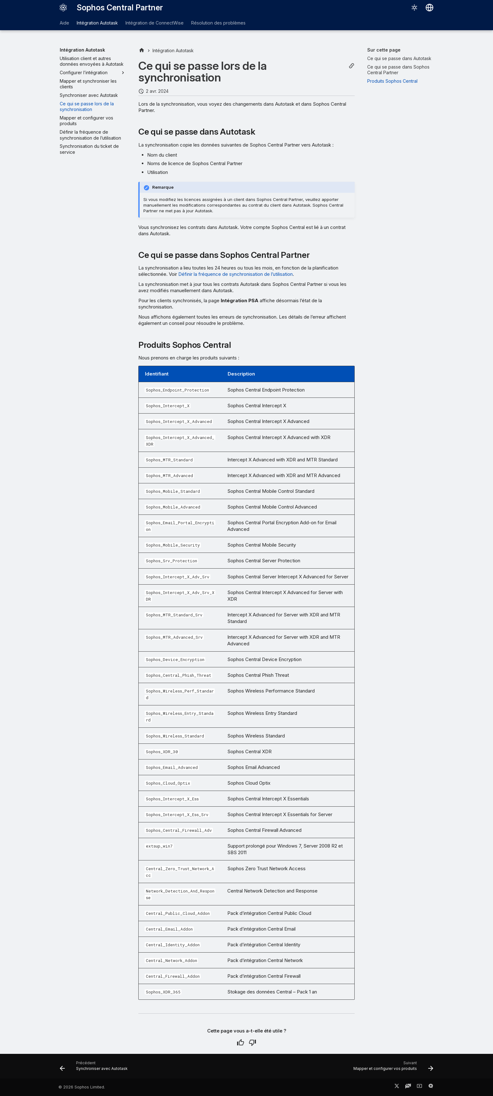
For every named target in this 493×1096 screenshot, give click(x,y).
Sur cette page (384, 50)
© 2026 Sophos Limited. (81, 1087)
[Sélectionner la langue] (429, 7)
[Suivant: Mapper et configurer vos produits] (391, 1068)
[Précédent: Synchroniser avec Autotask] (95, 1068)
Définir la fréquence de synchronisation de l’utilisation (235, 274)
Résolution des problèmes (218, 22)
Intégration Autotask (97, 22)
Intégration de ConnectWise (154, 22)
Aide (64, 22)
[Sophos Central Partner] (63, 7)
